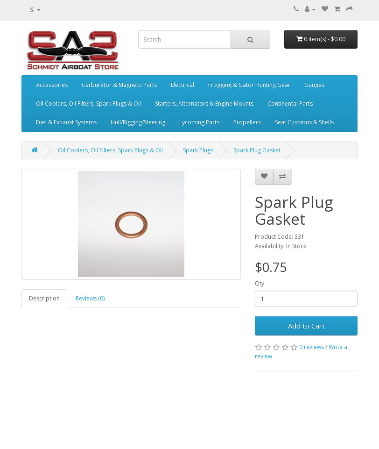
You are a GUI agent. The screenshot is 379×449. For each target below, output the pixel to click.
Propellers (247, 122)
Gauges (314, 85)
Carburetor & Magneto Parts (119, 85)
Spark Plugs (198, 150)
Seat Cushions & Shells (304, 122)
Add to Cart (306, 325)
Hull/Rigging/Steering (138, 122)
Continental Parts (290, 103)
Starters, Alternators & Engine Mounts (204, 103)
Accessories (52, 85)
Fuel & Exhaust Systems (66, 122)
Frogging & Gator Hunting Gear (249, 85)
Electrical (182, 85)
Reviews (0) (90, 298)
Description (44, 298)
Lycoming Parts (199, 122)
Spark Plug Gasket (257, 150)
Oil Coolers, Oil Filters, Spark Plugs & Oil (88, 103)
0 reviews (311, 347)
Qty (259, 283)
